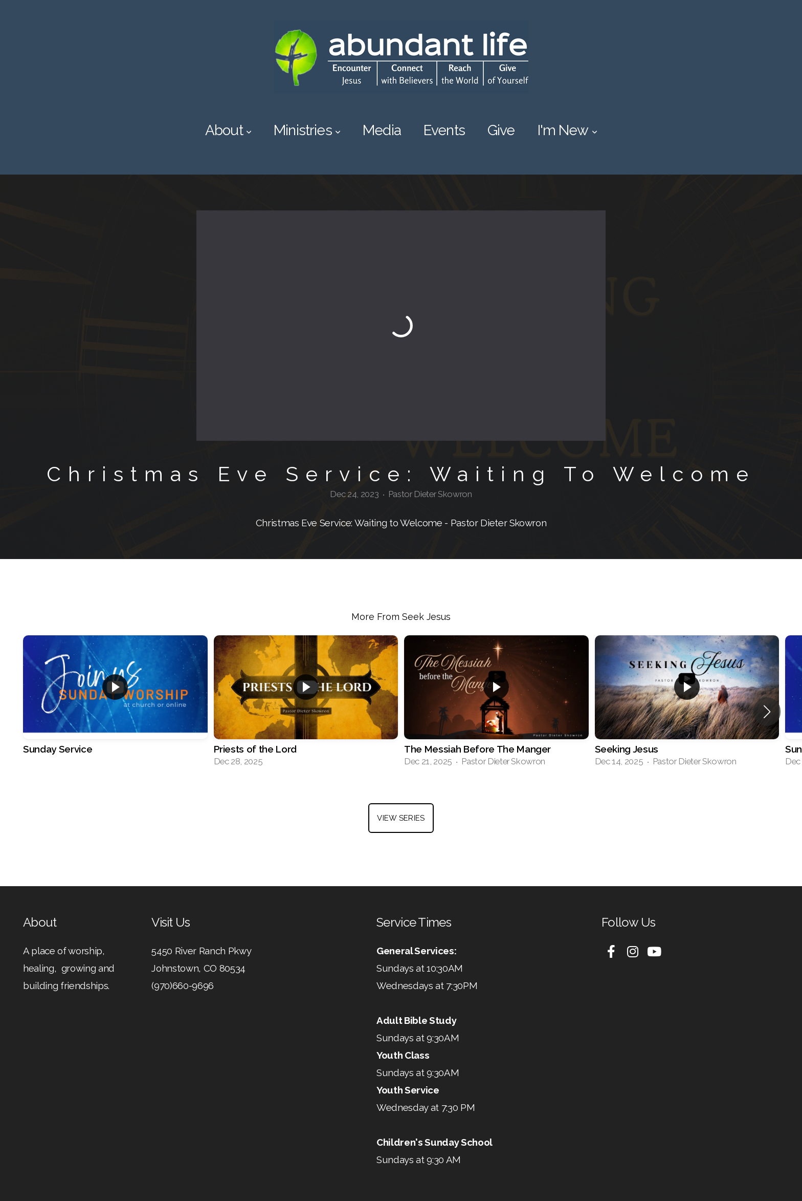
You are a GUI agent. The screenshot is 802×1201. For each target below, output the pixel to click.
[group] (115, 704)
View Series (401, 818)
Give (501, 130)
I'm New (567, 130)
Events (444, 130)
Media (382, 130)
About (228, 130)
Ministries (307, 130)
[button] (767, 711)
